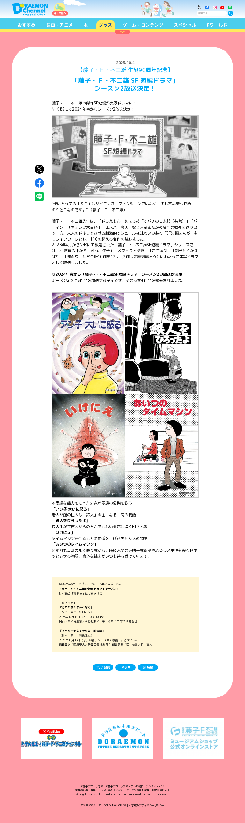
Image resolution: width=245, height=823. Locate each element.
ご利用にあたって (91, 805)
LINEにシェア (39, 196)
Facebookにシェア (39, 183)
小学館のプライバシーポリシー (147, 805)
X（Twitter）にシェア (39, 169)
